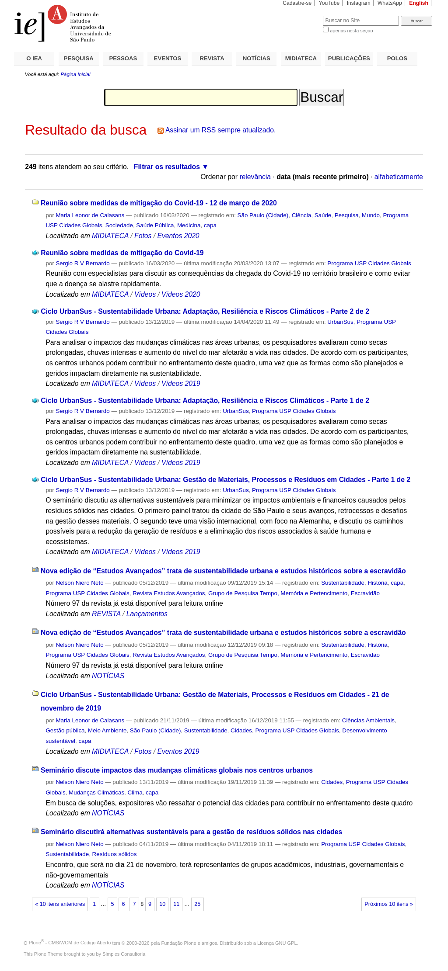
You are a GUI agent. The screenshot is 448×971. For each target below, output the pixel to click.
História (377, 582)
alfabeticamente (398, 176)
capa (210, 225)
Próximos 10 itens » (388, 904)
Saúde (323, 215)
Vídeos (145, 294)
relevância (255, 176)
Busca (301, 15)
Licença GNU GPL (277, 942)
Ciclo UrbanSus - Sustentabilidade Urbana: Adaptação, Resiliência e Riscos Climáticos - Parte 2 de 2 (205, 311)
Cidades (241, 730)
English (418, 3)
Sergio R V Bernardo (82, 263)
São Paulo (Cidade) (263, 215)
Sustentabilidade (342, 582)
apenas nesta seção (351, 30)
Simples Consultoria (123, 954)
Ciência (302, 215)
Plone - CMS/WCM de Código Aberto (70, 942)
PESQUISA (79, 58)
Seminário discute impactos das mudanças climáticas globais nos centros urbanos (177, 770)
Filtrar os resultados (167, 166)
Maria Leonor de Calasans (90, 215)
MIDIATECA (301, 58)
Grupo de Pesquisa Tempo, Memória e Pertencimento (277, 593)
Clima (135, 792)
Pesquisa (347, 215)
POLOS (397, 58)
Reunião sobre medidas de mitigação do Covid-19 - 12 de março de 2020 (159, 203)
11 (176, 904)
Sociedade (119, 225)
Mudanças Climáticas (96, 792)
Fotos (142, 235)
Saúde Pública (155, 225)
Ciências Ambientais (368, 720)
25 (197, 904)
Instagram (359, 3)
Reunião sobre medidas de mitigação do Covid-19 (122, 253)
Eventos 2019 (178, 751)
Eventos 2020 (178, 235)
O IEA (34, 58)
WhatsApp (390, 3)
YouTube (329, 3)
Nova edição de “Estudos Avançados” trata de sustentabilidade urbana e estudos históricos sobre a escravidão (223, 571)
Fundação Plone (178, 942)
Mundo (371, 215)
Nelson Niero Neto (79, 582)
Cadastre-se (297, 3)
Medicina (188, 225)
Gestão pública (65, 730)
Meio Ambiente (107, 730)
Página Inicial (75, 74)
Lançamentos (147, 613)
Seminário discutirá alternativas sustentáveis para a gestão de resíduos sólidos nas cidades (191, 832)
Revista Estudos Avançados (169, 593)
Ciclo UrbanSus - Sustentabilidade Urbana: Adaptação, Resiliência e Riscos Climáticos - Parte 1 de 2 (205, 400)
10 (162, 904)
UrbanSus (340, 322)
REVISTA (212, 58)
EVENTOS (168, 58)
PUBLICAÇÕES (349, 58)
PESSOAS (123, 58)
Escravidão (365, 593)
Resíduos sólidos (114, 854)
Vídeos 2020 (180, 294)
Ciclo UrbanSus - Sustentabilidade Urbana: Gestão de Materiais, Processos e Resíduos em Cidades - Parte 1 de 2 (225, 479)
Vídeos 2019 (180, 383)
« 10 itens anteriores (60, 904)
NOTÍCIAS (256, 58)
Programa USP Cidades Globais (369, 263)
